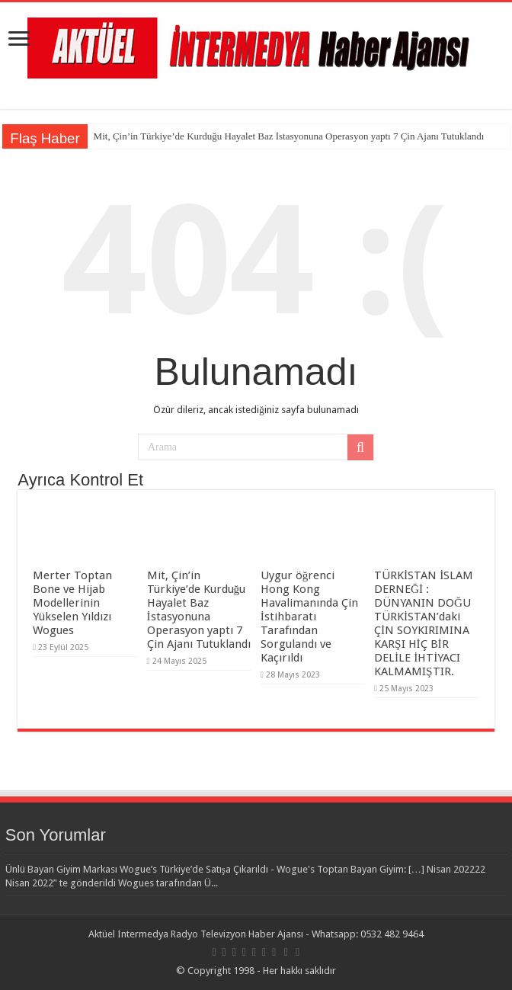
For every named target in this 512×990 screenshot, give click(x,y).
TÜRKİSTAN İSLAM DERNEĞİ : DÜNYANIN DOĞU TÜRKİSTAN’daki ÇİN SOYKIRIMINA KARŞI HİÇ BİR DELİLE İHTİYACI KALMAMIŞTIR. (423, 623)
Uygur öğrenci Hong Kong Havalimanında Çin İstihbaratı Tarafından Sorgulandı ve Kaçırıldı (309, 617)
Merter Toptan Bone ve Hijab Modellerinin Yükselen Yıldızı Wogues (72, 603)
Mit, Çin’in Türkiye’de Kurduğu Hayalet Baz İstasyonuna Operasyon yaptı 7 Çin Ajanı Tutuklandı (289, 136)
